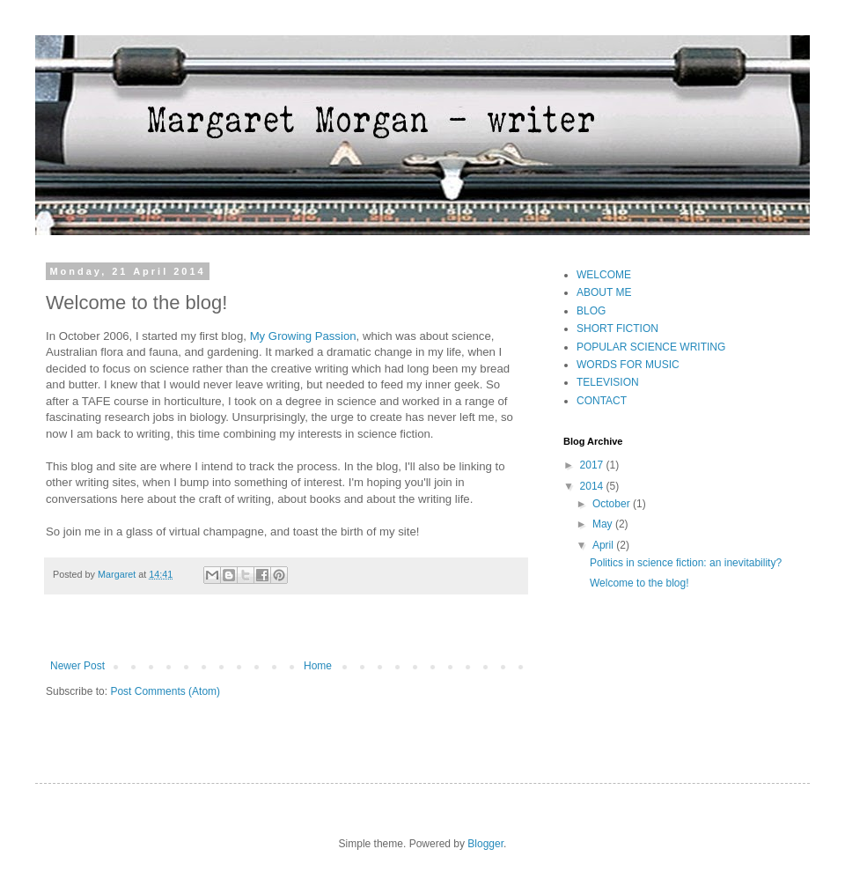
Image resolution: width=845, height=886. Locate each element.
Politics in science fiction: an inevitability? (686, 563)
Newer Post (77, 666)
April (604, 545)
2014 (593, 486)
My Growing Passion (303, 336)
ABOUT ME (604, 292)
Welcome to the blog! (639, 583)
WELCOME (604, 275)
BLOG (591, 311)
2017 (593, 465)
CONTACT (602, 401)
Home (318, 666)
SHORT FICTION (617, 328)
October (612, 504)
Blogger (485, 844)
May (603, 524)
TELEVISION (608, 382)
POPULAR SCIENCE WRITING (651, 347)
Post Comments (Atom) (165, 691)
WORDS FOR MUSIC (628, 364)
